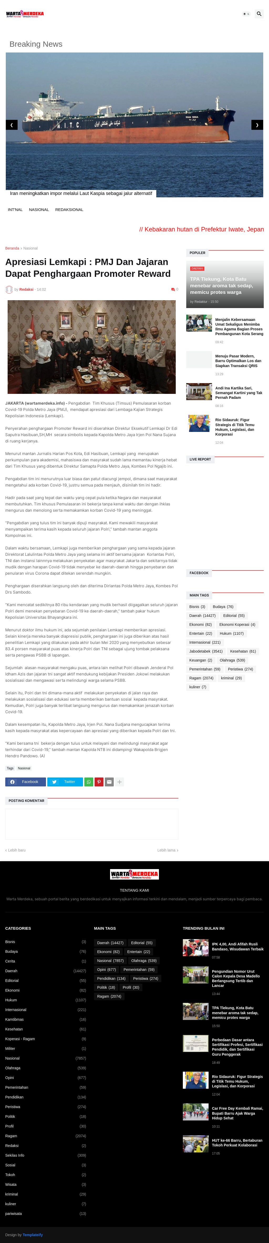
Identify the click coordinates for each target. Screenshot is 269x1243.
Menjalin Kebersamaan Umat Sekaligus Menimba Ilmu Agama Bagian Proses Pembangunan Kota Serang (239, 327)
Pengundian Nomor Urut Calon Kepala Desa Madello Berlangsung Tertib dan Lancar (236, 978)
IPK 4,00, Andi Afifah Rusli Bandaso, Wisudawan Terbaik (237, 946)
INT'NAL (15, 209)
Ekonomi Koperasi (237, 624)
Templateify (33, 1235)
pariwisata (45, 1213)
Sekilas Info (45, 1155)
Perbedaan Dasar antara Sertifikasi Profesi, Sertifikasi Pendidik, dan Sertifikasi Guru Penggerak (237, 1047)
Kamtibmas (45, 1019)
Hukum (232, 633)
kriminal (231, 678)
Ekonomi (200, 624)
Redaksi (45, 1146)
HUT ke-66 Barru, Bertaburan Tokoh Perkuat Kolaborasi (237, 1142)
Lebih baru (16, 850)
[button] (246, 14)
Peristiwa (240, 669)
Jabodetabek (206, 651)
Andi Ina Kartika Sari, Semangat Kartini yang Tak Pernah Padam (238, 393)
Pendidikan (45, 1097)
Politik (45, 1116)
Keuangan (200, 660)
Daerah (202, 615)
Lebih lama (166, 850)
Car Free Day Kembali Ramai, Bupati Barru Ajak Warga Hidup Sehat (237, 1113)
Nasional (30, 248)
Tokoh (45, 1175)
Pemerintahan (204, 669)
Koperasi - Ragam (45, 1039)
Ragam (201, 678)
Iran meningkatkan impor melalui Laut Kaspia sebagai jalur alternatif (81, 193)
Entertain (200, 633)
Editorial (234, 615)
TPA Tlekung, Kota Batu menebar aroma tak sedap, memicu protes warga (235, 1012)
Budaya (223, 607)
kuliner (197, 687)
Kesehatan (243, 651)
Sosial (45, 1165)
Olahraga (232, 660)
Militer (45, 1048)
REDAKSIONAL (69, 209)
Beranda (12, 248)
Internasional (205, 642)
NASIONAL (39, 209)
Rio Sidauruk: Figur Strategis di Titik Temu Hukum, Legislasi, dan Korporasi (235, 427)
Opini (45, 1078)
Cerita (45, 961)
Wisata (45, 1184)
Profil (45, 1126)
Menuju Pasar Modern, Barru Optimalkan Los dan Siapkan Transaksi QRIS (238, 361)
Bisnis (197, 607)
